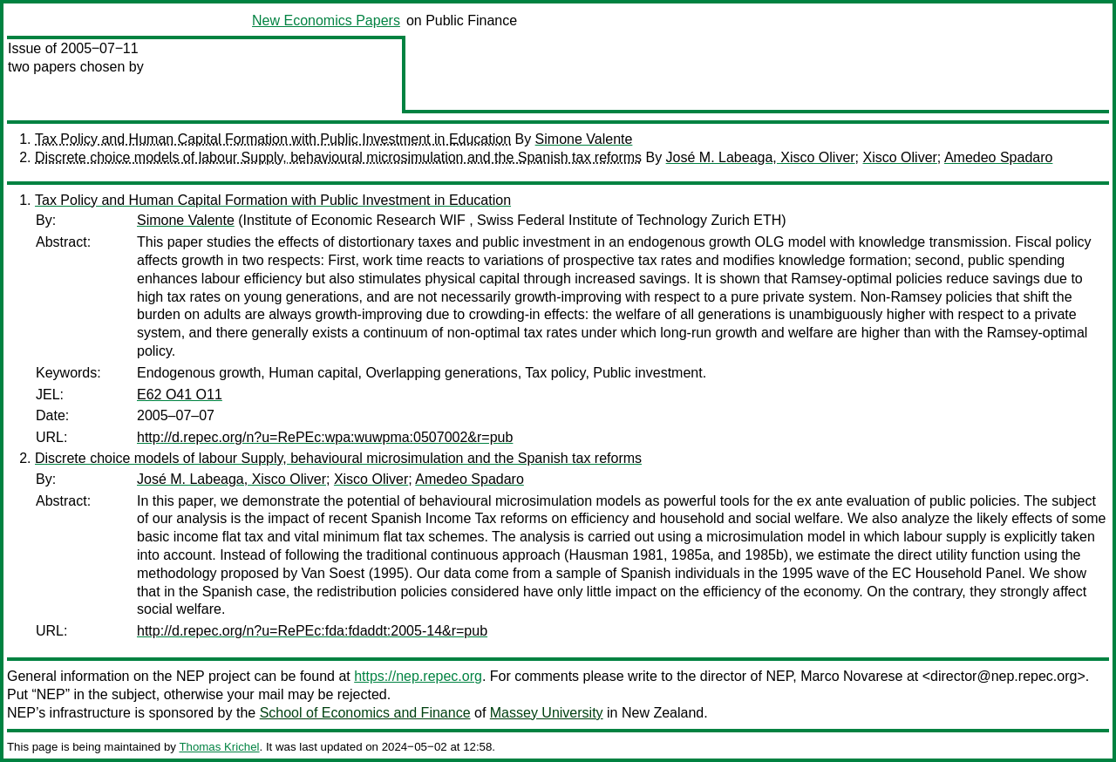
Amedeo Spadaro (998, 157)
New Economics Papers (326, 20)
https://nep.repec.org (418, 676)
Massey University (546, 712)
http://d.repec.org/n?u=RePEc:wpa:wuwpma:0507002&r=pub (325, 437)
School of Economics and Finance (365, 712)
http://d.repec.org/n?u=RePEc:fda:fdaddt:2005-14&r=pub (312, 630)
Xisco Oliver (900, 157)
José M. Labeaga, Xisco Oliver (760, 157)
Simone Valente (584, 139)
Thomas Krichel (219, 746)
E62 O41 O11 (179, 394)
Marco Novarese (851, 676)
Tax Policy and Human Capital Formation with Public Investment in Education (273, 139)
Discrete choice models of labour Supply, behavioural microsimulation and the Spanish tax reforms (338, 157)
